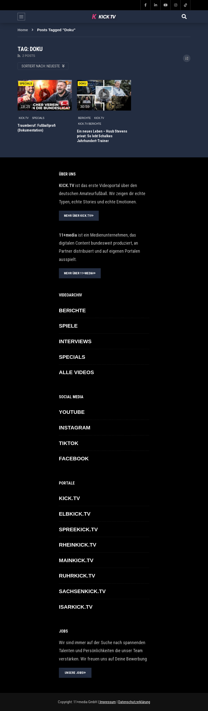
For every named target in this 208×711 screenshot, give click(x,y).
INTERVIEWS (75, 341)
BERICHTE (84, 118)
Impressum (107, 702)
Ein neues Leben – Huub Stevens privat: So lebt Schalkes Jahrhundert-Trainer (102, 136)
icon (44, 94)
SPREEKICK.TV (78, 529)
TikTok (68, 443)
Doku (82, 83)
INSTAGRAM (74, 427)
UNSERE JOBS (75, 673)
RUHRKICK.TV (77, 576)
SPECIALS (38, 118)
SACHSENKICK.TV (82, 591)
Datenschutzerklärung (134, 702)
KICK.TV (24, 118)
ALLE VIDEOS (76, 372)
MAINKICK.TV (76, 560)
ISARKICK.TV (75, 607)
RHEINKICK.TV (77, 545)
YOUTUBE (72, 412)
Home (23, 30)
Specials (26, 83)
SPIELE (68, 326)
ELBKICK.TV (74, 514)
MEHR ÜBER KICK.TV (79, 215)
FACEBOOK (74, 458)
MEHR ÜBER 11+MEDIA (80, 273)
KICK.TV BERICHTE (89, 123)
